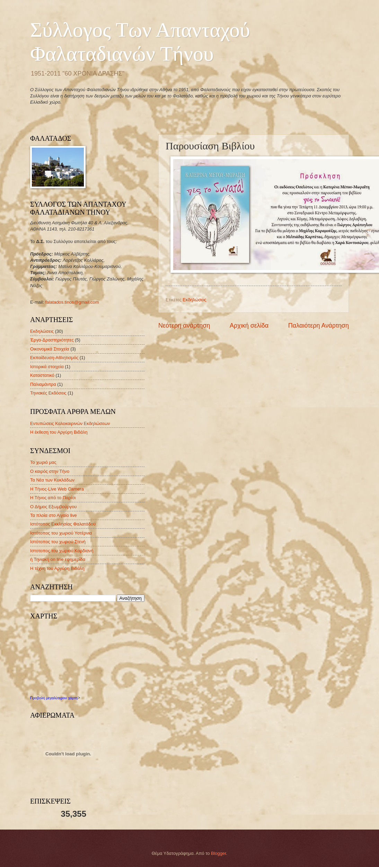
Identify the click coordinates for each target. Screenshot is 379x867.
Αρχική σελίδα (249, 325)
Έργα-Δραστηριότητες (52, 340)
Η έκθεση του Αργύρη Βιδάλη (59, 432)
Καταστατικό (42, 375)
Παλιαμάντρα (43, 384)
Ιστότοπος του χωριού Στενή (58, 541)
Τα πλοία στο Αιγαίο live (53, 515)
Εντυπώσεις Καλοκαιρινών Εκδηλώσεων (70, 423)
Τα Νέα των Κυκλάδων (52, 480)
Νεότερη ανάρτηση (184, 325)
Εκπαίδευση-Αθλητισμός (54, 357)
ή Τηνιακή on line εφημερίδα (57, 559)
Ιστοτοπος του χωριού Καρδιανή (61, 550)
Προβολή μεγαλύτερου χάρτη (54, 698)
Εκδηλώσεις (194, 299)
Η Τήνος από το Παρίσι (53, 497)
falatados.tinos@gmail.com (72, 302)
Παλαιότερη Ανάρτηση (318, 325)
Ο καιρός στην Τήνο (49, 471)
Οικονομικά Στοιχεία (49, 349)
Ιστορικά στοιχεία (47, 366)
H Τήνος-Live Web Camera (57, 489)
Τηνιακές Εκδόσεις (48, 393)
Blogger (218, 853)
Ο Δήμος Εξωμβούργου (53, 506)
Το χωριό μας (43, 462)
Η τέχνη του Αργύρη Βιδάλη (57, 568)
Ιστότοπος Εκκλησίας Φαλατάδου (63, 524)
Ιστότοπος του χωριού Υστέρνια (61, 533)
